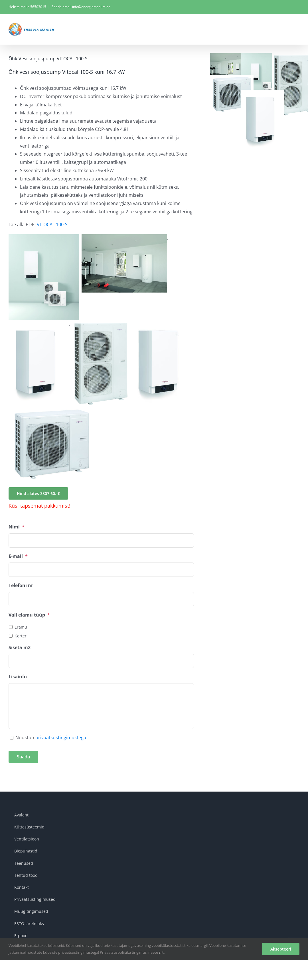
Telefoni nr (21, 586)
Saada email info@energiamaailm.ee (81, 6)
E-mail (18, 556)
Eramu (21, 627)
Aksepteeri (280, 949)
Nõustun (50, 737)
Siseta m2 (20, 648)
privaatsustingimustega (60, 737)
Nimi (17, 527)
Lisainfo (18, 677)
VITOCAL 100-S (52, 224)
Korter (21, 636)
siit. (162, 952)
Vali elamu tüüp (29, 615)
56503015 (38, 6)
